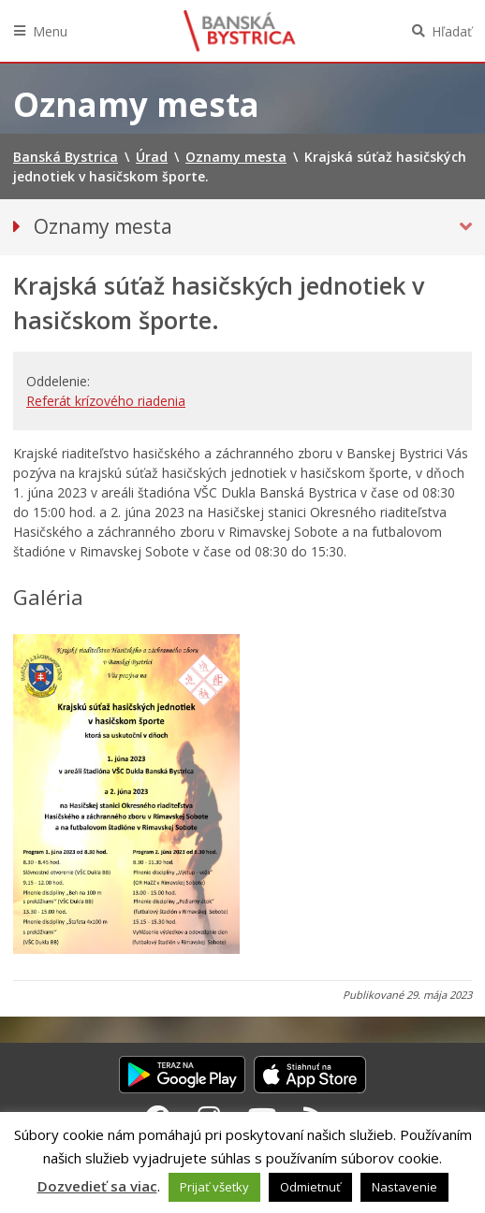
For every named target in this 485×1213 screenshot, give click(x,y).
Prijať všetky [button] (214, 1186)
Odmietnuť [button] (310, 1186)
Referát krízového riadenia (105, 401)
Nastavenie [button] (404, 1186)
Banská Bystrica (240, 31)
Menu (50, 31)
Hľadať (452, 31)
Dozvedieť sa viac (97, 1186)
